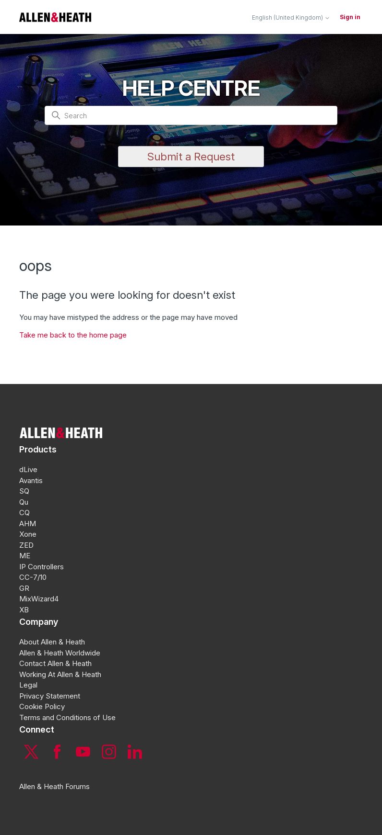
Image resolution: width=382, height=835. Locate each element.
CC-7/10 (33, 577)
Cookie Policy (42, 706)
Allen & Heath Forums (54, 786)
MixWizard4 (39, 598)
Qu (23, 502)
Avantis (31, 480)
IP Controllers (41, 566)
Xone (27, 534)
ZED (26, 545)
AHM (27, 523)
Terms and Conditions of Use (67, 717)
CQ (24, 512)
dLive (28, 469)
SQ (24, 491)
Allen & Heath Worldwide (59, 652)
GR (24, 588)
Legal (28, 684)
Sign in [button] (350, 17)
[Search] (191, 115)
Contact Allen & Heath (55, 663)
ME (24, 555)
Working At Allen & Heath (60, 674)
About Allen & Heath (52, 641)
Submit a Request (191, 156)
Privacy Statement (49, 695)
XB (24, 609)
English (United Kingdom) (291, 17)
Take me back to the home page (73, 334)
